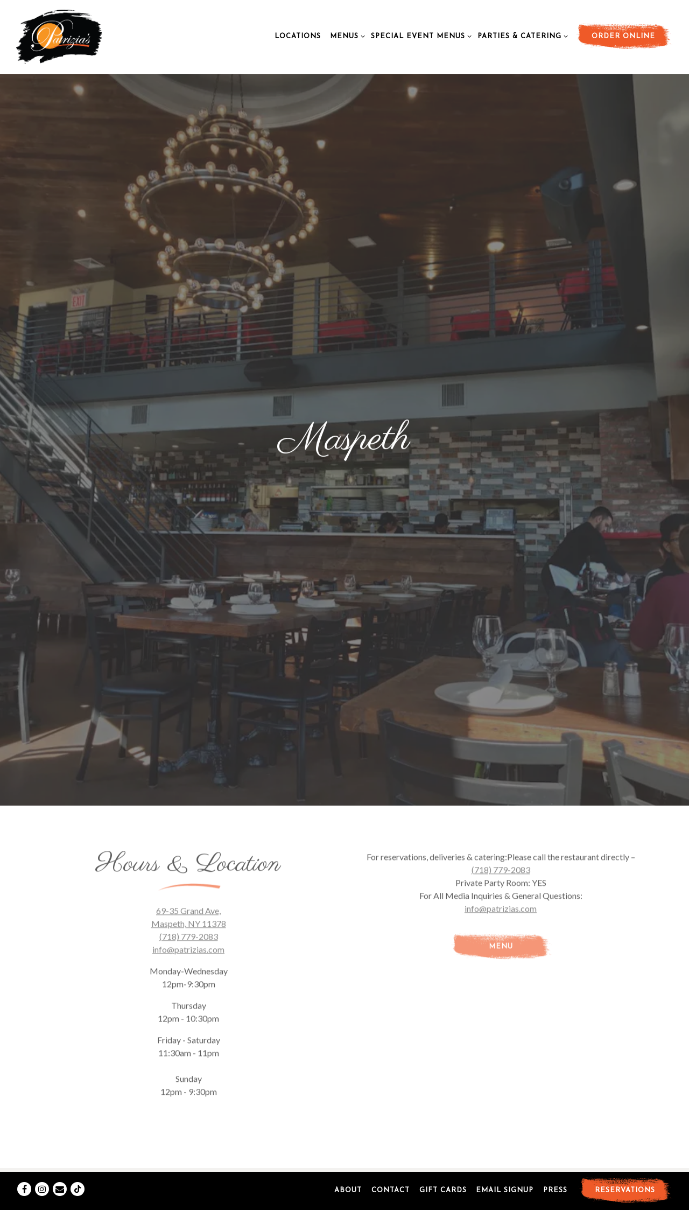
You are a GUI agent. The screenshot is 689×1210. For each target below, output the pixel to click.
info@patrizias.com (501, 782)
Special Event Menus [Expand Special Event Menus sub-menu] (419, 35)
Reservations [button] (625, 1179)
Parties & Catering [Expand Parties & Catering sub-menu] (521, 35)
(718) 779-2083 (501, 743)
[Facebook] (24, 1178)
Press (555, 1179)
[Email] (60, 1178)
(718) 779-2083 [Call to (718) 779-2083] (188, 810)
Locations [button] (298, 36)
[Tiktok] (78, 1178)
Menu (501, 820)
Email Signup (504, 1179)
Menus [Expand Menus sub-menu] (345, 35)
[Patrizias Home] (80, 35)
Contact (390, 1179)
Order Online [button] (623, 36)
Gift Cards (443, 1179)
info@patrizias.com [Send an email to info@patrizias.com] (188, 823)
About (348, 1179)
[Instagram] (42, 1178)
